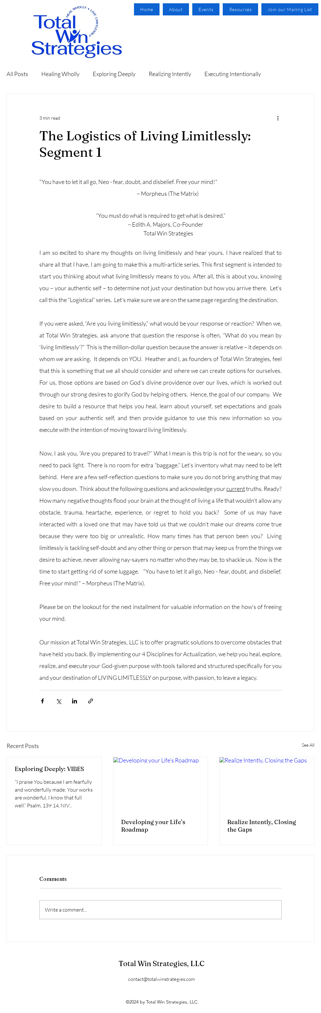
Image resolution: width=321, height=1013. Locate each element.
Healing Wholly (60, 73)
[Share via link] (90, 701)
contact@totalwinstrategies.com (161, 979)
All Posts (17, 73)
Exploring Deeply (114, 73)
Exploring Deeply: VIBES (49, 769)
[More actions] (278, 118)
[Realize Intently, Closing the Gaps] (266, 783)
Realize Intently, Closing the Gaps (261, 825)
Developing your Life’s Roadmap (153, 825)
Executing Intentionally (232, 73)
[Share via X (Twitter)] (58, 701)
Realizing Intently (170, 73)
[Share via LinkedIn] (74, 701)
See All (308, 745)
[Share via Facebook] (42, 701)
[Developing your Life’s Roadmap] (160, 783)
